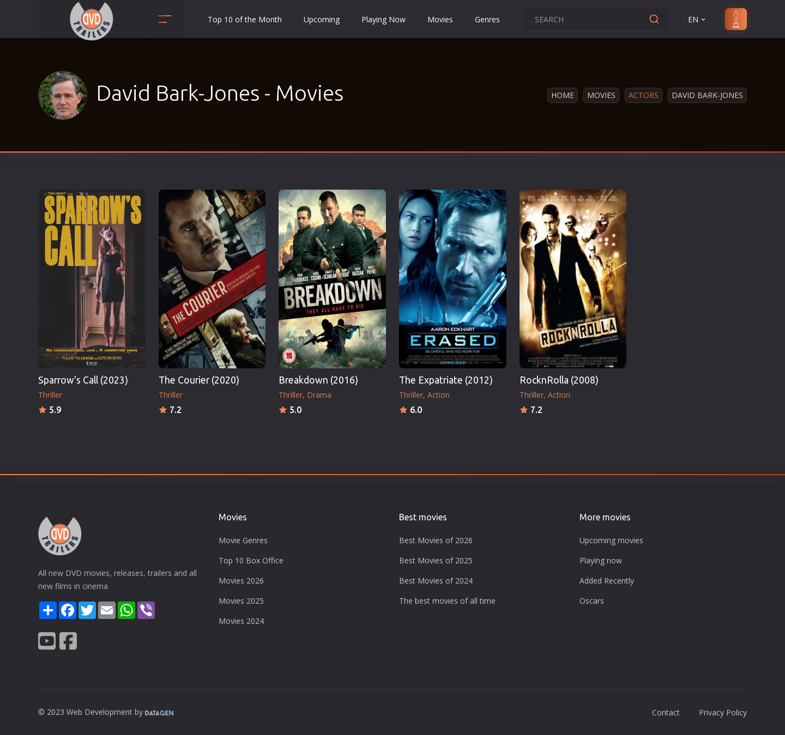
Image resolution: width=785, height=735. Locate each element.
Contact (666, 712)
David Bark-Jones (707, 95)
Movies (440, 19)
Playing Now (383, 19)
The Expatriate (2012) (446, 380)
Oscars (591, 601)
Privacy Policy (723, 712)
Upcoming (322, 19)
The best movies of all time (447, 601)
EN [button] (697, 19)
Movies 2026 (241, 580)
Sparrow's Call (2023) (83, 380)
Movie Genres (243, 540)
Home (562, 95)
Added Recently (606, 580)
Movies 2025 (241, 601)
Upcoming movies (611, 540)
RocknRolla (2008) (559, 380)
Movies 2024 (241, 621)
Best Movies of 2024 (436, 580)
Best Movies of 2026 (436, 540)
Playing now (600, 560)
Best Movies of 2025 (436, 560)
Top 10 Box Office (251, 560)
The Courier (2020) (199, 380)
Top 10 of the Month (245, 19)
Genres (487, 19)
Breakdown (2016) (318, 380)
